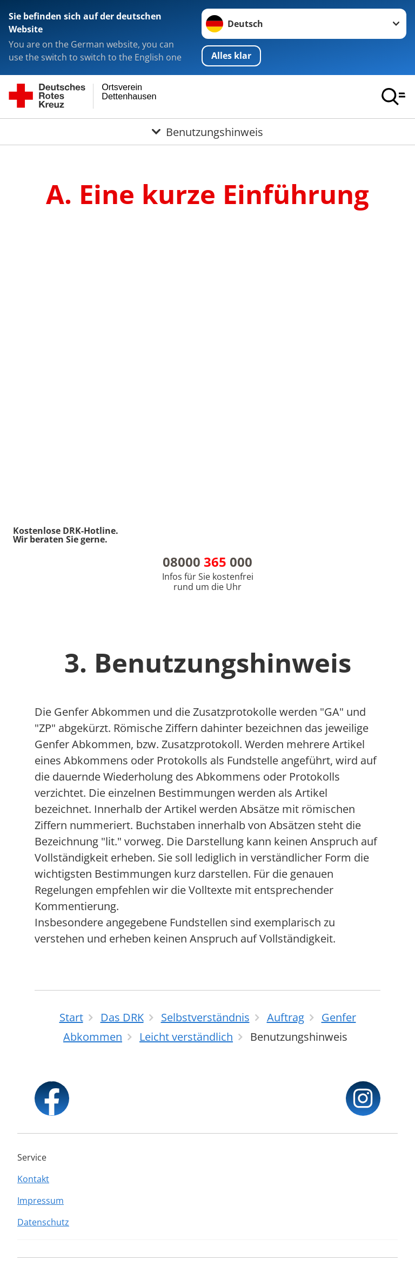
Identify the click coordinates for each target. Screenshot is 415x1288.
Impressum (40, 1200)
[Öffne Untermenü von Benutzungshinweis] (207, 132)
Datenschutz (43, 1222)
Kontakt (33, 1179)
